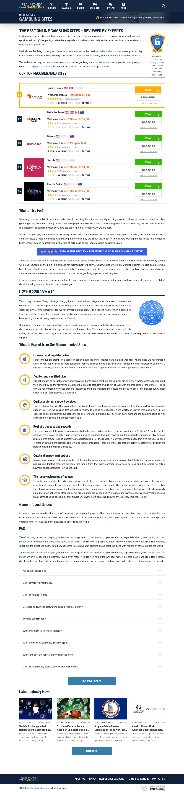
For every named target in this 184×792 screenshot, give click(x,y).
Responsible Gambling (111, 778)
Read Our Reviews (92, 680)
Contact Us (158, 778)
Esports (95, 5)
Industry (86, 723)
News (124, 5)
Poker (80, 5)
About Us (80, 778)
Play (148, 89)
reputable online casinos (108, 51)
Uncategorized (45, 723)
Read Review (148, 97)
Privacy (92, 778)
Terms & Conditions (138, 778)
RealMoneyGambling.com (37, 788)
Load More (92, 751)
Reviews (110, 5)
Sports (51, 5)
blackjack (109, 513)
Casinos (66, 5)
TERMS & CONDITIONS (148, 103)
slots (139, 513)
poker (157, 513)
